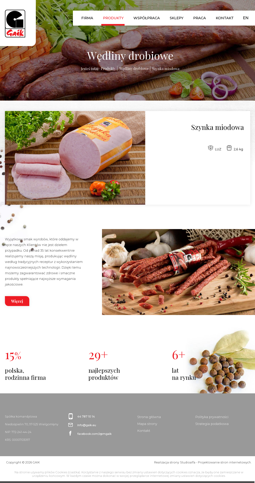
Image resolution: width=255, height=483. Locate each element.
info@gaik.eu (86, 425)
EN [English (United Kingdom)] (245, 18)
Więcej (17, 301)
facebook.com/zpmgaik (94, 434)
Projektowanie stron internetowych (224, 462)
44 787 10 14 (86, 416)
